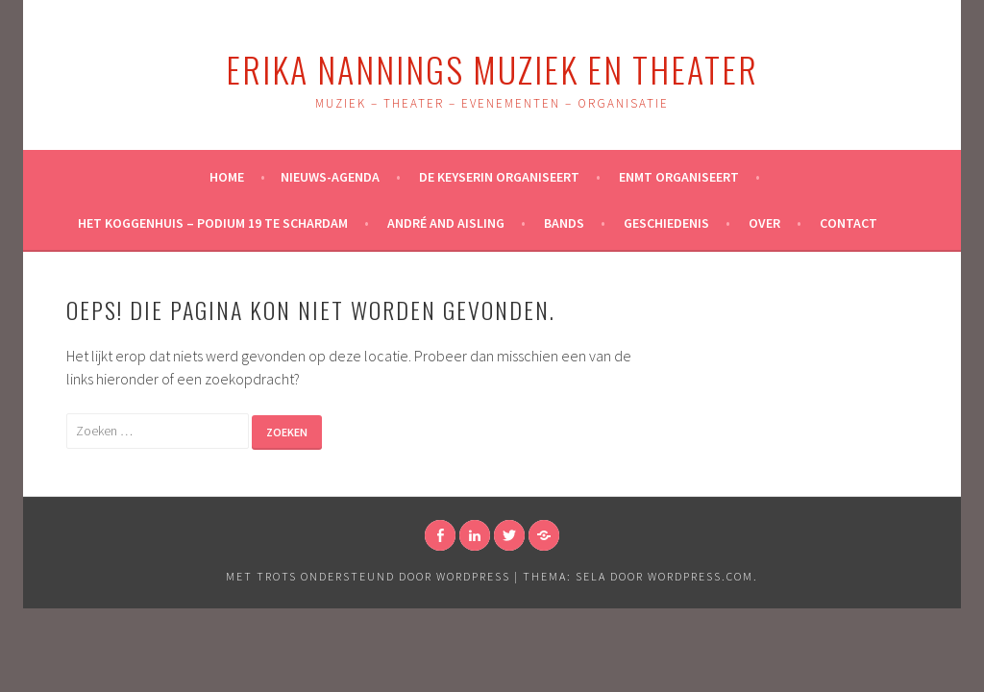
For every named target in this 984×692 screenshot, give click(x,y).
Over (764, 223)
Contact (848, 223)
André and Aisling (445, 223)
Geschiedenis (666, 223)
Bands (564, 223)
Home (226, 176)
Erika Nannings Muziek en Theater (492, 68)
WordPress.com (700, 576)
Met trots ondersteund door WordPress (368, 576)
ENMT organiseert (679, 176)
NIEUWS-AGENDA (330, 176)
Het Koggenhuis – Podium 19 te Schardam (213, 223)
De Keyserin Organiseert (499, 176)
